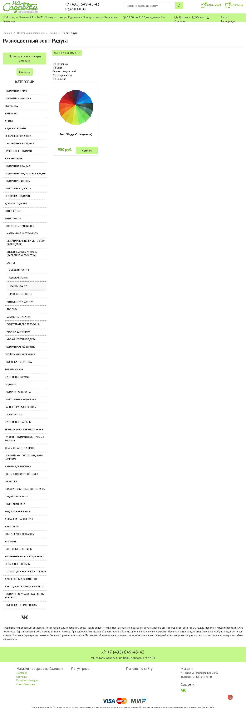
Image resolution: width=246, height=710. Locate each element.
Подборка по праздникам (21, 605)
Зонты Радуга (18, 285)
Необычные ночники (18, 564)
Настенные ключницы (18, 549)
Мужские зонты (19, 270)
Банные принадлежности (21, 407)
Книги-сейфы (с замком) (20, 534)
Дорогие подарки (16, 203)
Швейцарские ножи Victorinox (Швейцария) (26, 243)
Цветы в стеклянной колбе (21, 474)
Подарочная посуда (18, 392)
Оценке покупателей (64, 71)
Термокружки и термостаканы (24, 429)
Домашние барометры (19, 519)
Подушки (11, 384)
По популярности (62, 75)
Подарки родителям (17, 181)
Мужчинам (11, 106)
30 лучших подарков (18, 136)
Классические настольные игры (25, 489)
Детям (9, 121)
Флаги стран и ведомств (20, 448)
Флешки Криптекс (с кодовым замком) (24, 457)
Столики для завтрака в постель (25, 571)
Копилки (10, 541)
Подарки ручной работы (20, 347)
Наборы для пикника (18, 466)
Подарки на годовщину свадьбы (25, 173)
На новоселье (13, 158)
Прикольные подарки (18, 151)
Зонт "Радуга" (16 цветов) (76, 134)
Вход (224, 17)
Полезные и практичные (30, 33)
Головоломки (13, 414)
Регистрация (228, 21)
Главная (7, 33)
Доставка (184, 17)
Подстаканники (15, 504)
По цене (57, 67)
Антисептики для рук (20, 301)
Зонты (53, 33)
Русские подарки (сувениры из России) (24, 439)
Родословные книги (17, 511)
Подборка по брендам (18, 362)
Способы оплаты (26, 684)
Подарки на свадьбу (18, 166)
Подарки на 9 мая (16, 91)
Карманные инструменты (22, 233)
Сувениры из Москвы (18, 98)
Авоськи (12, 309)
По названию (60, 64)
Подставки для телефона (23, 324)
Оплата (200, 17)
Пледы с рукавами (16, 496)
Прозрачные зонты (20, 294)
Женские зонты (18, 277)
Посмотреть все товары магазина (25, 58)
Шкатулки (11, 481)
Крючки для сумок (18, 331)
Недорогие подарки (17, 196)
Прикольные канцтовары (20, 399)
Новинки (24, 72)
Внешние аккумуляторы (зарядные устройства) (22, 254)
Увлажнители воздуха (21, 339)
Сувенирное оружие (17, 377)
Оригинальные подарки (19, 143)
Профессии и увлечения (20, 354)
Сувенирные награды (18, 422)
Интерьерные (13, 211)
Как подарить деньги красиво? (24, 586)
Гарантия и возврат (27, 680)
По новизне (59, 79)
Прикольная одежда (18, 188)
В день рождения (15, 128)
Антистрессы (13, 218)
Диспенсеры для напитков (21, 579)
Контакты (180, 21)
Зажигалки (12, 526)
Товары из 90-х (14, 369)
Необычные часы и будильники (24, 556)
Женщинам (11, 113)
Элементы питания (19, 316)
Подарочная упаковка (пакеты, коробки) (25, 596)
